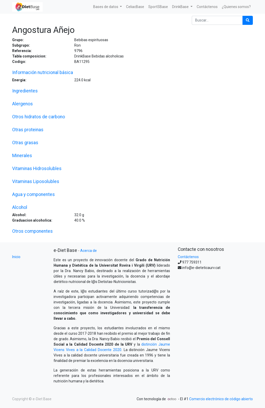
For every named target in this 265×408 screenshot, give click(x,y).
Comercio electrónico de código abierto (221, 399)
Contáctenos (188, 257)
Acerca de (88, 251)
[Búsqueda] (247, 20)
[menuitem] (135, 7)
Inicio (16, 257)
